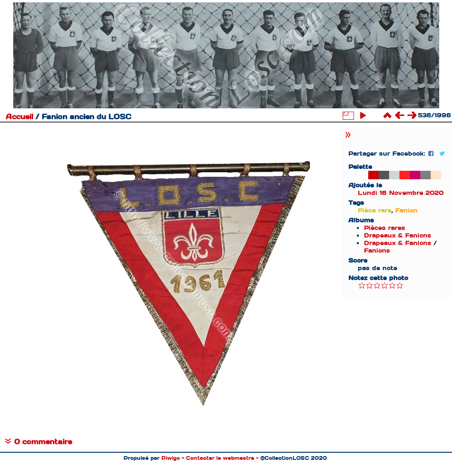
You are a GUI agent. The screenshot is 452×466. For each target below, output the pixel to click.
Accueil (19, 117)
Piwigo (170, 458)
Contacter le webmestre (220, 458)
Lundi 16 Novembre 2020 (400, 193)
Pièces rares (384, 228)
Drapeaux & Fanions (397, 235)
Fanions (377, 250)
